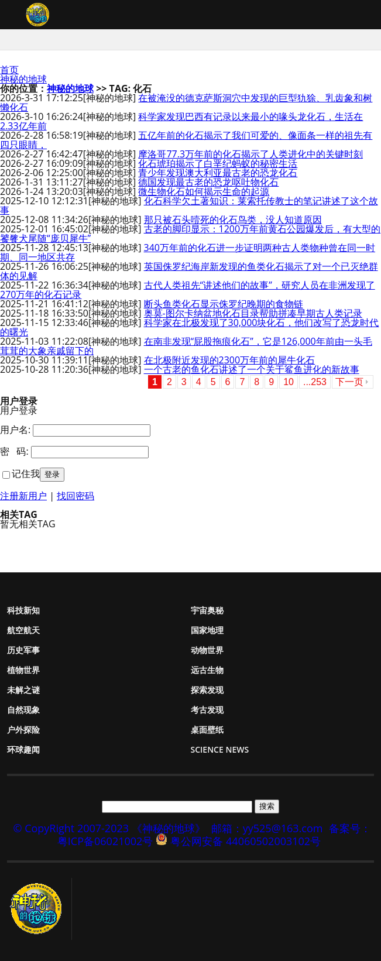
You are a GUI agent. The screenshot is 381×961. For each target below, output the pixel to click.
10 (288, 382)
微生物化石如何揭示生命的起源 (203, 191)
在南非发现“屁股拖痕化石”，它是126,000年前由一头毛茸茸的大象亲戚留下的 (186, 346)
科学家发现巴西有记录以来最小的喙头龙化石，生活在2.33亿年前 (181, 121)
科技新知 (23, 610)
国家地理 (207, 630)
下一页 (349, 382)
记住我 (26, 473)
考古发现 (207, 709)
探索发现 (207, 689)
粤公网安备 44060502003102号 (245, 841)
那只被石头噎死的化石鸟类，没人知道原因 (233, 219)
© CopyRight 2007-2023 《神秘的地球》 (109, 828)
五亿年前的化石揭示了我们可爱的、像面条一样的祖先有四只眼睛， (186, 140)
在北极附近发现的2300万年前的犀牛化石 (229, 359)
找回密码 (75, 495)
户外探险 (23, 729)
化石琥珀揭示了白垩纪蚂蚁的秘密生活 (217, 163)
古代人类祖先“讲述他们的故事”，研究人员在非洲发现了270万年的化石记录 (187, 290)
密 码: (14, 451)
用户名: (15, 429)
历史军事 (23, 649)
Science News (220, 749)
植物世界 (23, 669)
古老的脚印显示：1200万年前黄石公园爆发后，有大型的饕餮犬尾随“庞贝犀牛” (190, 233)
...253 (315, 382)
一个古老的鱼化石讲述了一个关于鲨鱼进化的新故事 (251, 369)
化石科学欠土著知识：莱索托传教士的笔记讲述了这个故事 (189, 205)
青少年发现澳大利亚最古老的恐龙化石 (217, 172)
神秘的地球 (23, 79)
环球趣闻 (23, 749)
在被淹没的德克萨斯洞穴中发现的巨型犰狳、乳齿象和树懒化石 (186, 102)
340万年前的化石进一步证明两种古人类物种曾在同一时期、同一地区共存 (187, 252)
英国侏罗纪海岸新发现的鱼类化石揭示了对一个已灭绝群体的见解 (189, 271)
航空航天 (23, 630)
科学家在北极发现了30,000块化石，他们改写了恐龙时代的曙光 (189, 327)
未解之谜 (23, 689)
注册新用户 (23, 495)
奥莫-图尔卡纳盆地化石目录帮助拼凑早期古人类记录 (253, 313)
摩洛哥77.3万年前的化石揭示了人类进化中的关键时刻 (250, 153)
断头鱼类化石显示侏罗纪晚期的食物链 (223, 303)
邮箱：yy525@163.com (267, 828)
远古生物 (207, 669)
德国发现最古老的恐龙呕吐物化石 (208, 182)
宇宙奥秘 (207, 610)
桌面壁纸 (207, 729)
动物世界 (207, 649)
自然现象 (23, 709)
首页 (9, 69)
